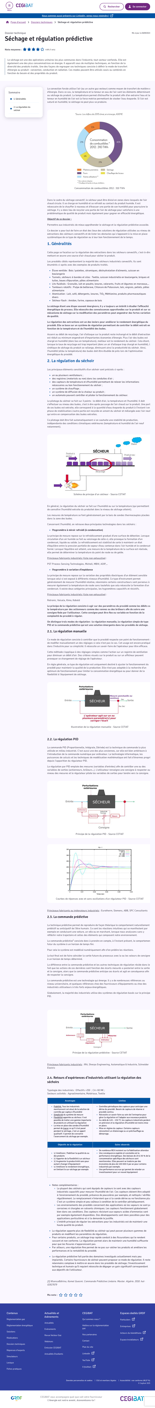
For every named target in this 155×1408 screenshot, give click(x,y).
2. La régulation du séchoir (20, 109)
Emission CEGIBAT (53, 1347)
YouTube (86, 1360)
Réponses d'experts (16, 1350)
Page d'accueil (16, 22)
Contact (85, 1340)
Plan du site (87, 1347)
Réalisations (12, 1337)
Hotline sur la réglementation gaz (95, 1327)
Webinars (49, 1341)
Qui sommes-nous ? (91, 1319)
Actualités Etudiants (54, 1353)
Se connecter (138, 6)
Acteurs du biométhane (130, 1333)
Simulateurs (12, 1356)
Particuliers (125, 1319)
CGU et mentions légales (106, 1380)
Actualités (49, 1322)
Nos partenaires (89, 1334)
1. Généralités (18, 98)
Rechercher (112, 6)
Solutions (11, 1331)
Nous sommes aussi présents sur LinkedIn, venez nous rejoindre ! (75, 15)
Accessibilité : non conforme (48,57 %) (135, 1380)
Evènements (50, 1329)
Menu (9, 7)
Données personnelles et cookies (79, 1380)
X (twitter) (86, 1366)
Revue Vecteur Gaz (53, 1335)
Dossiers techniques (42, 22)
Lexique (10, 1362)
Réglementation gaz (16, 1319)
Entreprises (125, 1326)
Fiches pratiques (14, 1368)
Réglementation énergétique (20, 1325)
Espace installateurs (129, 1339)
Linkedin (86, 1353)
